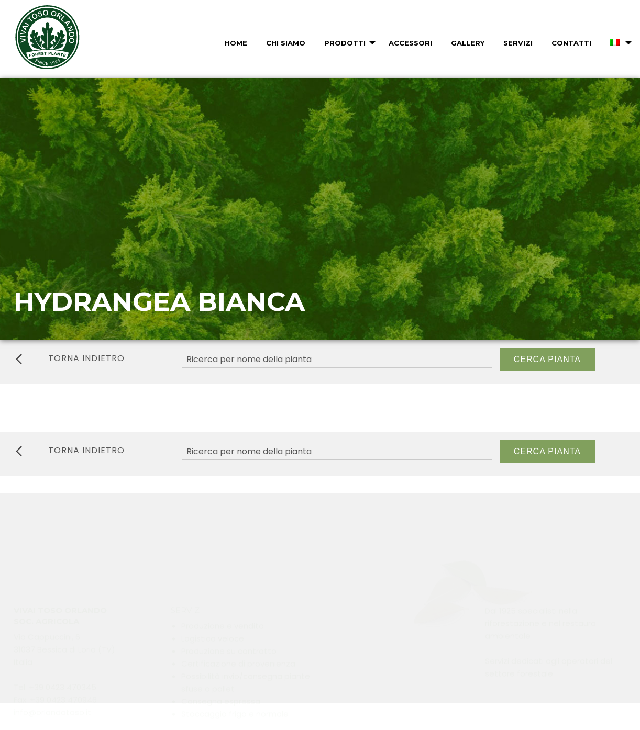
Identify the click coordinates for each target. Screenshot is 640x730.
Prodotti (345, 43)
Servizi (518, 43)
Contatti (571, 43)
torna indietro (70, 358)
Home (236, 43)
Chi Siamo (285, 43)
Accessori (410, 43)
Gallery (467, 43)
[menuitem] (235, 42)
